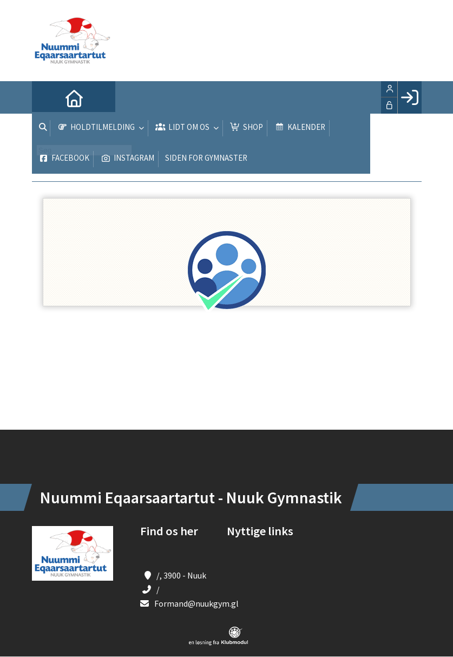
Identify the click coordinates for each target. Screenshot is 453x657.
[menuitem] (48, 97)
